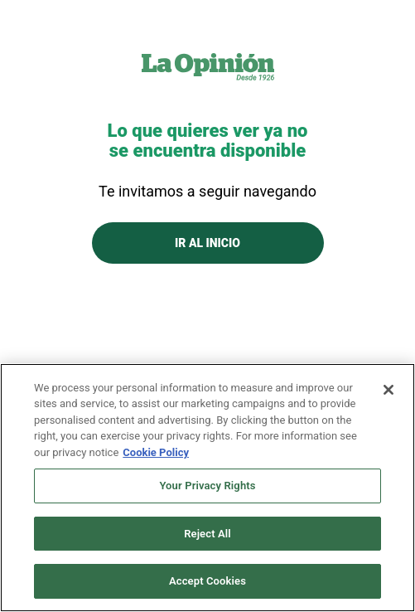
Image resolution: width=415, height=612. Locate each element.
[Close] (388, 390)
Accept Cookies (207, 581)
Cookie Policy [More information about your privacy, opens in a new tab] (156, 452)
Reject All (207, 533)
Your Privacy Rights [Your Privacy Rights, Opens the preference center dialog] (207, 485)
